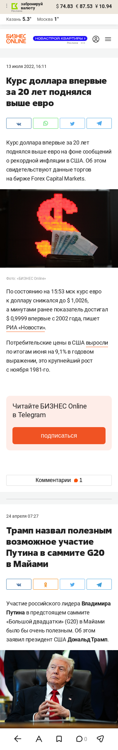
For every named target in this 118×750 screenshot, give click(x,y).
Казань (13, 19)
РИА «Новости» (25, 327)
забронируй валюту (32, 6)
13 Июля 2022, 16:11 (26, 66)
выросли (97, 342)
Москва (45, 19)
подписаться (59, 435)
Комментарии (58, 480)
